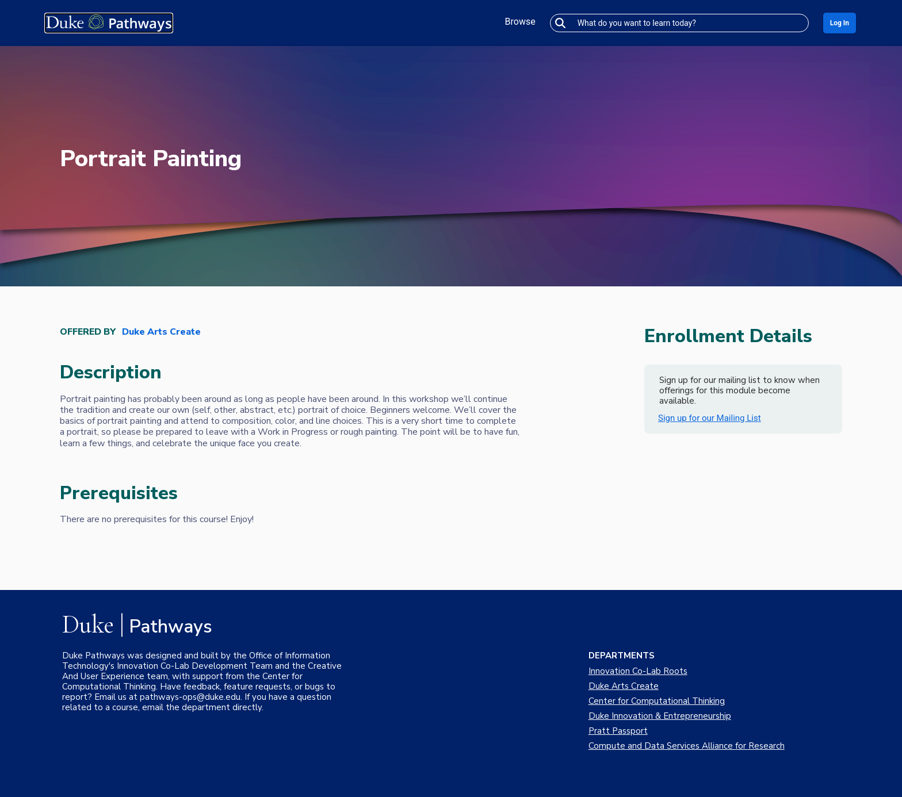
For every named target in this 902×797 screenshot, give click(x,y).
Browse (520, 21)
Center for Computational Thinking (656, 701)
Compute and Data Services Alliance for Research (686, 746)
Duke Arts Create (161, 332)
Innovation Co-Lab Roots (637, 671)
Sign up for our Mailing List (709, 418)
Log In (839, 23)
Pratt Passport (618, 731)
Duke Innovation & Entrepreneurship (659, 716)
